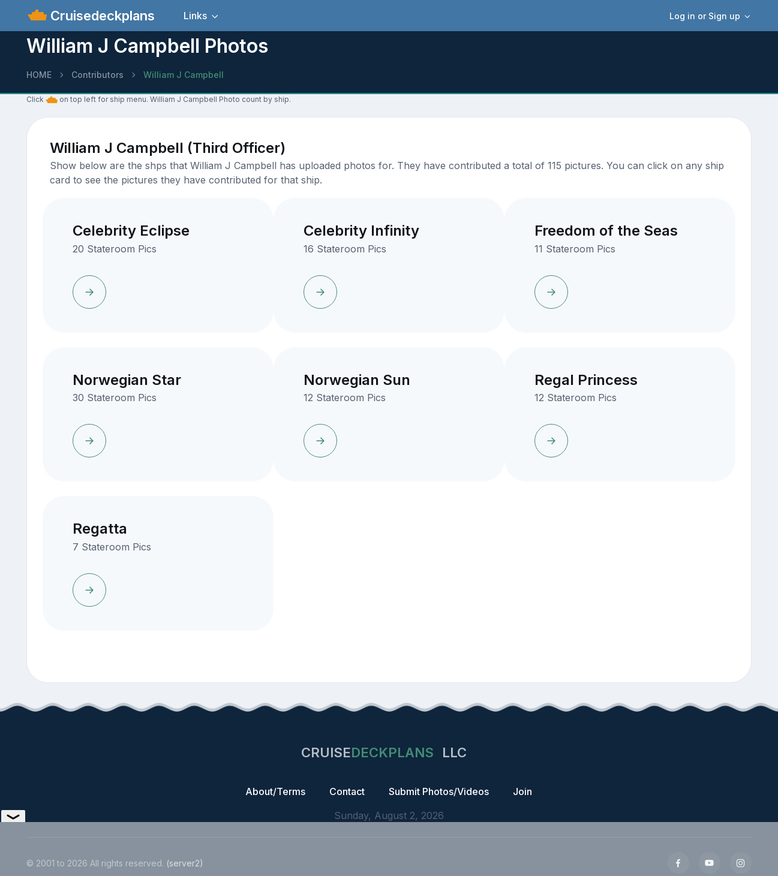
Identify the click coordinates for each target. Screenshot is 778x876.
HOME (39, 75)
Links (195, 16)
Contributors (97, 75)
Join (522, 791)
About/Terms (275, 791)
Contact (347, 791)
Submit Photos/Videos (439, 791)
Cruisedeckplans (101, 15)
